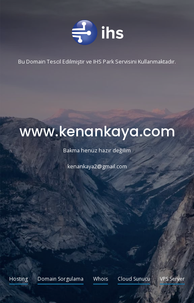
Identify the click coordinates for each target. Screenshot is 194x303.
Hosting (18, 279)
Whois (100, 279)
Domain (36, 62)
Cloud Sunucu (134, 279)
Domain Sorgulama (61, 279)
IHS (97, 62)
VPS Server (172, 279)
